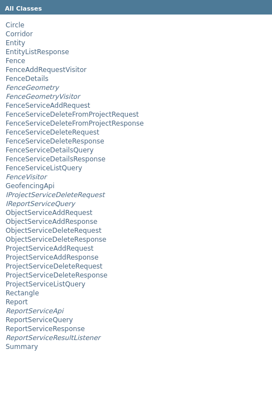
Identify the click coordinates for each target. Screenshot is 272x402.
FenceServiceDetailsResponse (56, 159)
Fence (15, 61)
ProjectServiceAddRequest (49, 248)
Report (17, 302)
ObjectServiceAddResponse (51, 222)
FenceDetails (27, 79)
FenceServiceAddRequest (48, 105)
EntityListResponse (37, 52)
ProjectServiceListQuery (45, 284)
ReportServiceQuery (39, 320)
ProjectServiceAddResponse (52, 257)
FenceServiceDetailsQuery (50, 150)
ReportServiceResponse (45, 329)
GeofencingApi (30, 186)
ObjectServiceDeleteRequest (54, 230)
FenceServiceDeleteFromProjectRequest (72, 114)
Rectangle (22, 293)
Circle (15, 25)
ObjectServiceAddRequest (49, 213)
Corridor (19, 34)
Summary (22, 347)
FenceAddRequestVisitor (46, 70)
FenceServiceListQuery (44, 168)
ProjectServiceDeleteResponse (56, 275)
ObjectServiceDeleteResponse (56, 239)
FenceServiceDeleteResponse (55, 141)
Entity (15, 43)
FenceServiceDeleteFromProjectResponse (75, 123)
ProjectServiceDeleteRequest (54, 266)
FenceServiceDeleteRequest (52, 132)
